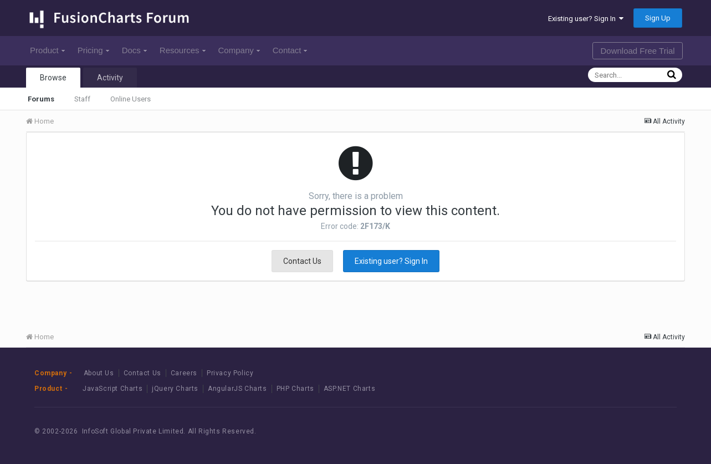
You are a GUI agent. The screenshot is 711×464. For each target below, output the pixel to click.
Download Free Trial (637, 50)
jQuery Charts (175, 388)
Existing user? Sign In (585, 18)
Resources (183, 50)
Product (47, 50)
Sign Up (658, 18)
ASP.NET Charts (349, 388)
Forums (41, 99)
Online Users (130, 99)
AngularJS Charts (237, 388)
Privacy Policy (230, 373)
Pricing (93, 50)
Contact (290, 50)
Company (239, 50)
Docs (134, 50)
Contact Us (302, 261)
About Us (99, 373)
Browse (53, 77)
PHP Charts (295, 388)
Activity (110, 77)
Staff (82, 99)
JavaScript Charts (112, 388)
